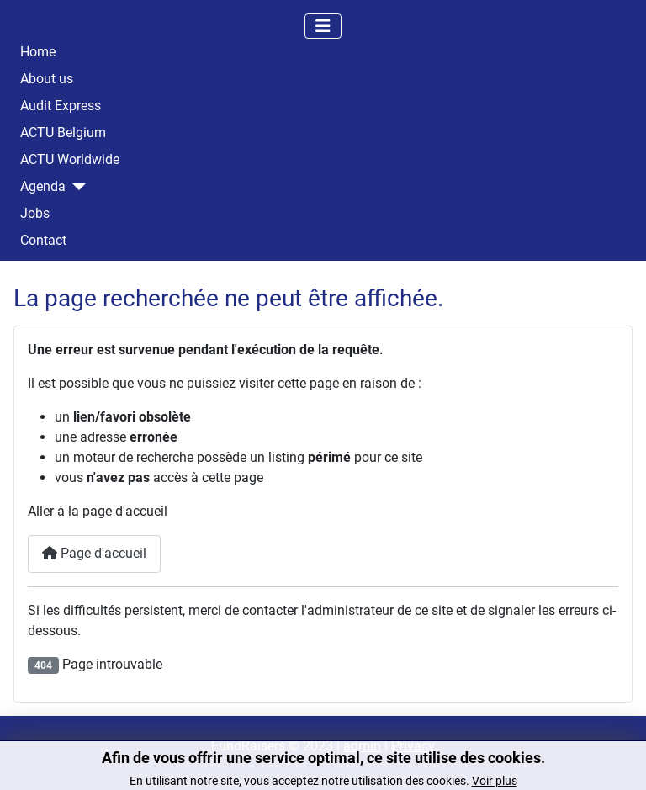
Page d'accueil (94, 553)
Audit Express (60, 106)
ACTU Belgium (63, 133)
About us (46, 79)
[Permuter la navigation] (323, 26)
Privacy (413, 746)
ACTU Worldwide (69, 160)
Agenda (43, 187)
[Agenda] (76, 186)
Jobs (35, 213)
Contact (43, 240)
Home (38, 52)
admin (362, 746)
